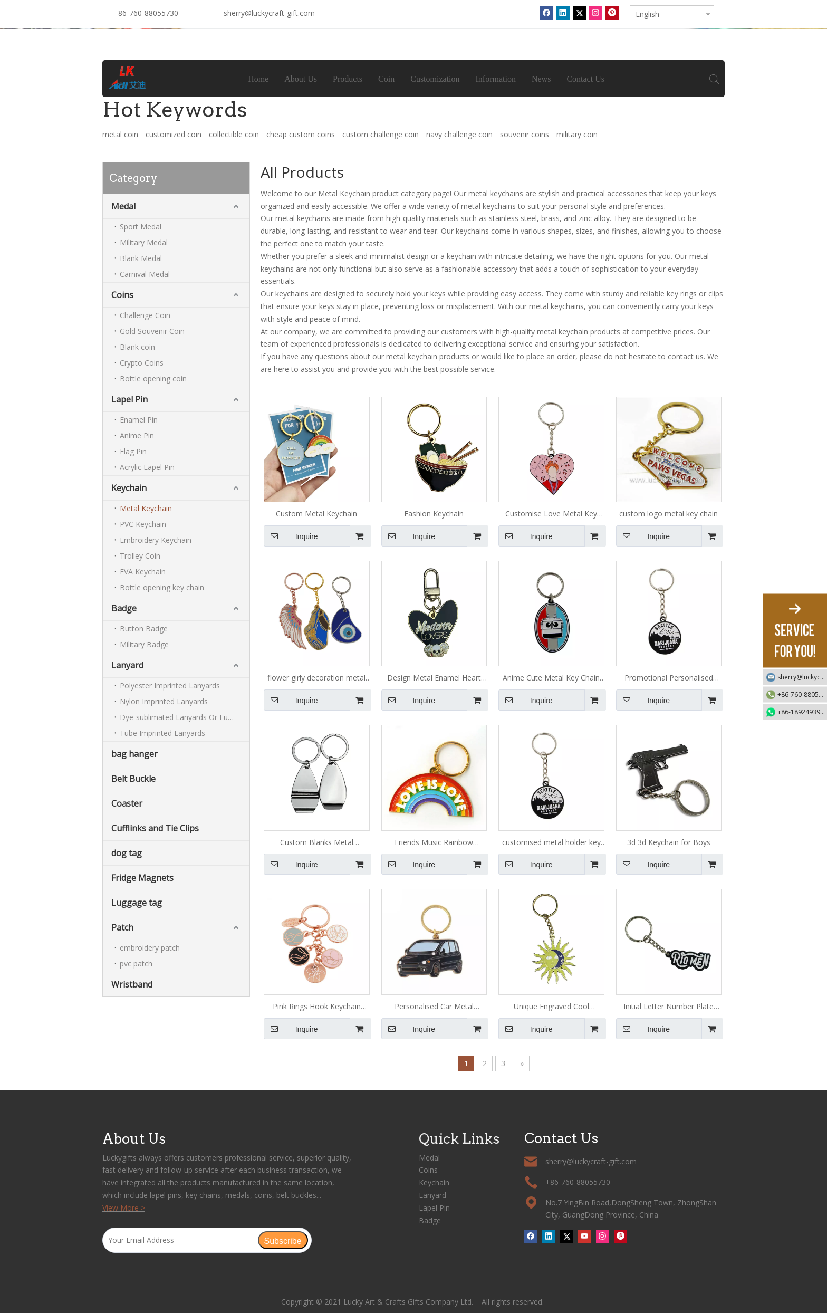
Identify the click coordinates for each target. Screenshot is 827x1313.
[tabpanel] (413, 28)
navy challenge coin (459, 134)
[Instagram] (595, 13)
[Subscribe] (283, 1240)
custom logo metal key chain (668, 514)
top (805, 1267)
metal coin (120, 134)
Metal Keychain (146, 508)
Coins (122, 295)
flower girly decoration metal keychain (316, 678)
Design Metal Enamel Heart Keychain (434, 678)
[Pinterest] (612, 13)
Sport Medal (140, 227)
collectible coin (234, 134)
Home (258, 78)
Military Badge (144, 644)
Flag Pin (133, 451)
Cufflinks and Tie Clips (155, 828)
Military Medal (144, 242)
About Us (301, 78)
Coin (387, 78)
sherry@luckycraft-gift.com (269, 13)
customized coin (173, 134)
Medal (123, 206)
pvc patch (136, 964)
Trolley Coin (140, 556)
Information (496, 78)
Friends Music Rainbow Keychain (434, 843)
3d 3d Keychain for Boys (668, 842)
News (541, 78)
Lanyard (127, 665)
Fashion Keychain (434, 514)
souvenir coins (524, 134)
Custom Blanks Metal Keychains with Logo (316, 843)
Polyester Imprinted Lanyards (170, 686)
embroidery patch (150, 948)
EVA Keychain (143, 572)
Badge (124, 608)
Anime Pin (137, 435)
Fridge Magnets (142, 878)
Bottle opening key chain (162, 587)
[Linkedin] (563, 13)
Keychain (129, 488)
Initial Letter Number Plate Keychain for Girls (668, 1007)
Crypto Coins (142, 363)
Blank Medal (141, 258)
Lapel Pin (129, 399)
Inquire (291, 536)
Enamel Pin (139, 420)
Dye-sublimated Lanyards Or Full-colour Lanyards (184, 717)
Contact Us (586, 78)
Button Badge (144, 629)
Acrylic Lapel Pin (147, 467)
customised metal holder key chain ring (551, 843)
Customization (435, 78)
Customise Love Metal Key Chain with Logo (551, 514)
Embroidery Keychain (155, 540)
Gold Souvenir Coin (152, 331)
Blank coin (137, 347)
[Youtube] (584, 1236)
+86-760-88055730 (802, 693)
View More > (123, 1208)
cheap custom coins (300, 134)
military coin (577, 134)
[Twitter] (579, 13)
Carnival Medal (145, 274)
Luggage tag (136, 902)
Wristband (131, 984)
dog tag (126, 853)
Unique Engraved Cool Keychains (551, 1007)
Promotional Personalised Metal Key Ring (668, 678)
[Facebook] (546, 13)
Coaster (126, 803)
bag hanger (134, 754)
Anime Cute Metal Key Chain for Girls (551, 678)
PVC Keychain (143, 524)
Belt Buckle (133, 778)
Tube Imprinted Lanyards (162, 733)
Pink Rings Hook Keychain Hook (317, 1007)
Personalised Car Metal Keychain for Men (434, 1007)
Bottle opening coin (153, 378)
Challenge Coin (145, 315)
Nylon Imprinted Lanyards (164, 701)
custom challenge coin (380, 134)
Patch (122, 927)
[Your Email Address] (180, 1240)
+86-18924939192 (802, 711)
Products (348, 78)
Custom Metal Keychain (316, 514)
